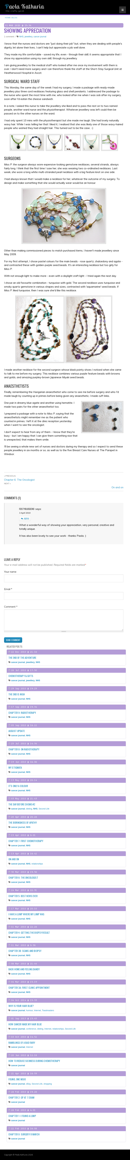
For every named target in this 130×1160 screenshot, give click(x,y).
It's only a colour (18, 786)
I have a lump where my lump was (26, 914)
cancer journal (40, 36)
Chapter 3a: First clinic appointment (29, 987)
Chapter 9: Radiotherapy (22, 712)
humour (29, 1010)
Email (8, 589)
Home (7, 18)
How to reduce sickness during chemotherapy (34, 1061)
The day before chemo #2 (21, 804)
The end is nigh (16, 694)
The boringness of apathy (22, 822)
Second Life (44, 809)
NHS (21, 36)
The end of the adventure (22, 657)
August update (16, 731)
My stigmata (15, 767)
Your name (10, 571)
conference (31, 1029)
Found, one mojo (17, 1079)
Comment (10, 606)
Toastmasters (48, 1010)
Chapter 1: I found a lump (22, 1116)
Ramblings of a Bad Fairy (21, 1042)
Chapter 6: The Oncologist (19, 479)
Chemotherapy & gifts (20, 676)
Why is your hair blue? (21, 1006)
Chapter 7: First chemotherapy (25, 841)
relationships (37, 864)
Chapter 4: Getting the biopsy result (29, 932)
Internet (37, 1010)
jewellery (28, 36)
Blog (14, 18)
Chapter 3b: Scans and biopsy (24, 951)
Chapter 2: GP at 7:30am (21, 1097)
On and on (117, 487)
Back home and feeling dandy (24, 969)
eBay (28, 1084)
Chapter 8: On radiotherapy (23, 749)
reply (25, 518)
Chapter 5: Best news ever (23, 896)
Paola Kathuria (24, 6)
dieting (29, 809)
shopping (48, 1084)
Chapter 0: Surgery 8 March (24, 1134)
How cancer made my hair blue (25, 1024)
